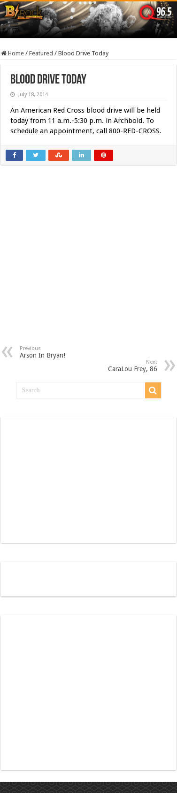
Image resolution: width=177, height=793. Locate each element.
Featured (41, 53)
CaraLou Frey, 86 (109, 366)
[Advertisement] (89, 262)
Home (12, 53)
